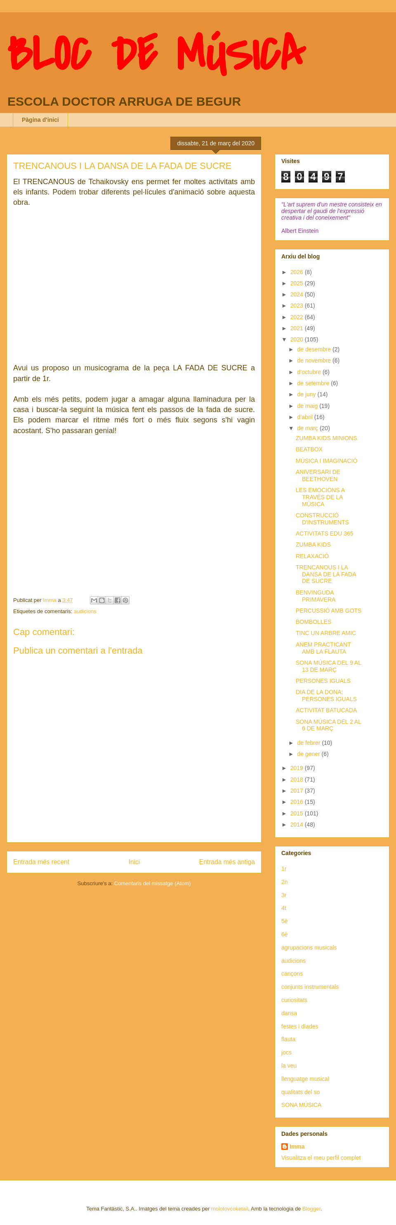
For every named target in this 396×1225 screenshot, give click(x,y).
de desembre (314, 349)
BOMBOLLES (313, 621)
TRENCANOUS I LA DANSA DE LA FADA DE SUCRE (326, 574)
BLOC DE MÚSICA (156, 54)
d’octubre (309, 372)
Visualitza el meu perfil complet (321, 1157)
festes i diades (299, 1026)
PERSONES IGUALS (323, 681)
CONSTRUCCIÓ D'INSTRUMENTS (322, 519)
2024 (297, 294)
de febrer (309, 742)
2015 (297, 813)
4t (283, 908)
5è (284, 921)
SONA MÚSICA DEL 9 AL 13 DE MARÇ (328, 666)
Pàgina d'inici (40, 119)
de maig (308, 406)
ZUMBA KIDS (313, 544)
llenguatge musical (305, 1079)
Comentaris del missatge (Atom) (152, 883)
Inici (134, 861)
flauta (288, 1039)
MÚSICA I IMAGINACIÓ (326, 460)
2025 (297, 283)
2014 (297, 824)
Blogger (311, 1209)
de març (308, 428)
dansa (289, 1013)
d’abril (305, 417)
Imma (297, 1146)
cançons (292, 973)
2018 (297, 779)
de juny (307, 394)
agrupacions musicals (309, 947)
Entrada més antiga (227, 861)
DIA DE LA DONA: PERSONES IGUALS (326, 695)
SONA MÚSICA (301, 1105)
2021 (297, 328)
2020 (297, 339)
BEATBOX (309, 449)
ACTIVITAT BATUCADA (326, 710)
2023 (297, 305)
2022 (297, 317)
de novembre (314, 360)
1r (283, 868)
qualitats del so (300, 1092)
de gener (309, 754)
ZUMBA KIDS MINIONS (326, 438)
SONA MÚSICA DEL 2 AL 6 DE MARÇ (328, 725)
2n (284, 882)
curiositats (294, 1000)
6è (284, 934)
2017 (297, 790)
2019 (297, 768)
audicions (85, 611)
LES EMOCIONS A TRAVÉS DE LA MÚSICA (320, 497)
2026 (297, 272)
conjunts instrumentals (310, 986)
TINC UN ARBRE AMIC (326, 633)
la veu (289, 1065)
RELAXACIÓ (312, 556)
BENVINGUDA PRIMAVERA (315, 596)
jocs (286, 1052)
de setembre (314, 383)
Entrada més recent (41, 861)
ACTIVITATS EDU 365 (325, 533)
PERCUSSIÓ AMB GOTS (328, 610)
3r (283, 895)
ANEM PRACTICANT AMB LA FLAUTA (323, 648)
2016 (297, 802)
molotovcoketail (229, 1209)
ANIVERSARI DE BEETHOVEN (318, 475)
